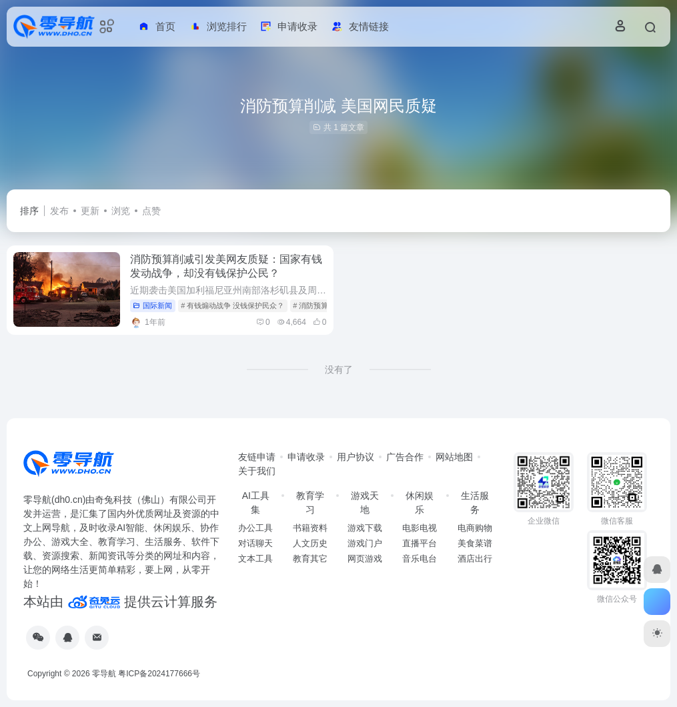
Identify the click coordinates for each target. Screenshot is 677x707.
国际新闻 (152, 305)
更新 (90, 210)
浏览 (120, 210)
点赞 (151, 210)
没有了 (339, 369)
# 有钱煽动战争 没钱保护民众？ (232, 305)
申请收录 (306, 457)
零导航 (104, 673)
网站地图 (454, 457)
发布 (59, 210)
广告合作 (405, 457)
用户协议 (355, 457)
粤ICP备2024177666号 (159, 673)
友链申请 (256, 457)
